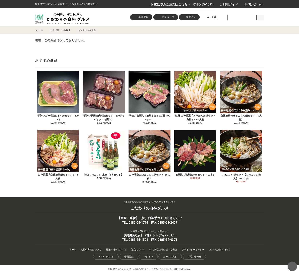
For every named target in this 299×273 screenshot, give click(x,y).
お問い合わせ (252, 4)
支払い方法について (91, 249)
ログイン (189, 17)
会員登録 (141, 17)
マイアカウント (106, 256)
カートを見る (170, 256)
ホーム (39, 30)
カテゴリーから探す (58, 30)
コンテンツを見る (84, 30)
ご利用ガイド (227, 4)
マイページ (165, 17)
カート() (210, 17)
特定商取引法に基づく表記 (163, 249)
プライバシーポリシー (193, 249)
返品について (138, 249)
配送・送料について (116, 249)
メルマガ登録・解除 (219, 249)
